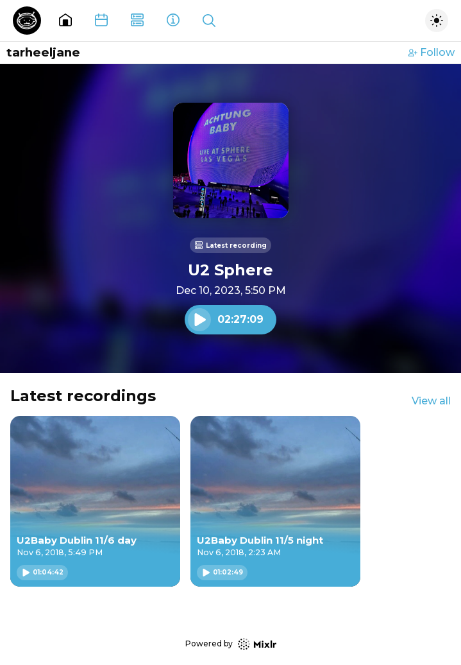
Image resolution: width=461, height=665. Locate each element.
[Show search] (209, 20)
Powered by (230, 644)
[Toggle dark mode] (436, 20)
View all (431, 401)
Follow (431, 52)
